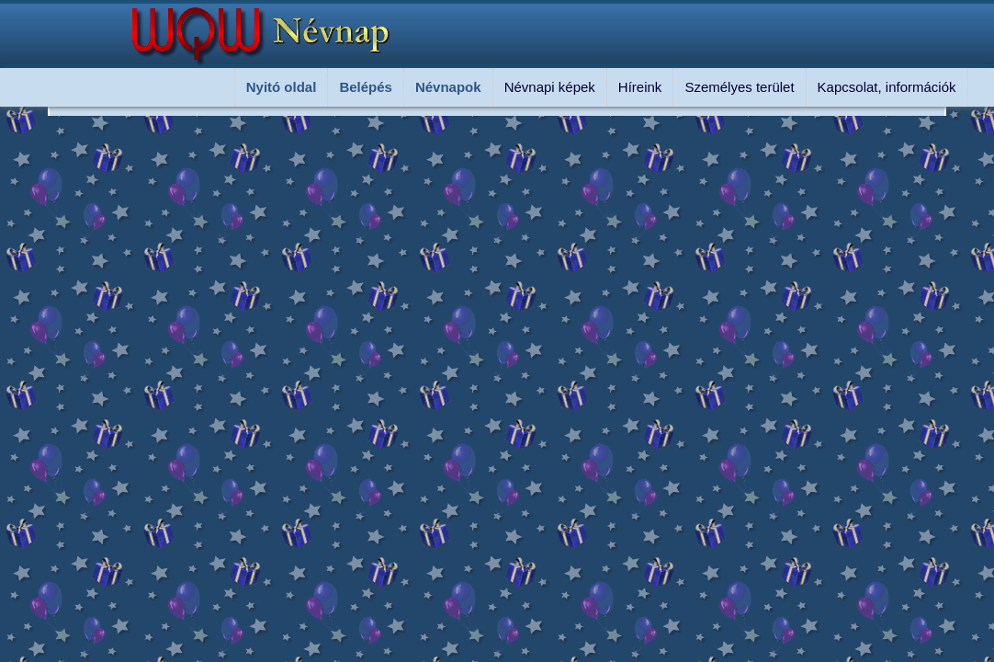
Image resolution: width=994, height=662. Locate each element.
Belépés (365, 87)
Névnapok (448, 87)
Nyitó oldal (281, 87)
